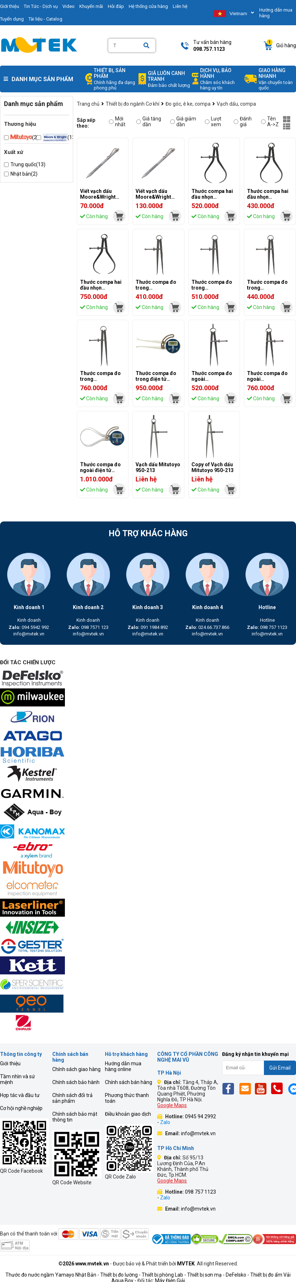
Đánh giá (243, 121)
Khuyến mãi (91, 6)
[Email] (246, 1088)
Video (68, 6)
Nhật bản (23, 174)
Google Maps (172, 1105)
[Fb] (230, 1088)
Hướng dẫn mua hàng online (123, 1066)
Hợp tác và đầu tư (20, 1095)
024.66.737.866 (207, 627)
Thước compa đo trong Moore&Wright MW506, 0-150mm (268, 290)
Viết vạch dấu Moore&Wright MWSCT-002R (98, 197)
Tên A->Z (270, 121)
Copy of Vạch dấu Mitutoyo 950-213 (212, 467)
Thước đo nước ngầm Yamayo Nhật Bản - (52, 1275)
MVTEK (186, 1263)
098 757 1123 (267, 627)
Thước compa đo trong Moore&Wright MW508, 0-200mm (213, 290)
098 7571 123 (88, 627)
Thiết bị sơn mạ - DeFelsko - (218, 1275)
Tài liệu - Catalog (45, 19)
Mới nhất (117, 121)
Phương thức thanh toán (127, 1098)
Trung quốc (27, 164)
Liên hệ (180, 6)
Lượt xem (213, 121)
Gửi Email (280, 1068)
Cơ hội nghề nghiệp (21, 1108)
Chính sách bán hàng (128, 1082)
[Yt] (263, 1088)
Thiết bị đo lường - (120, 1275)
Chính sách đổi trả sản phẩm (72, 1098)
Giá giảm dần (183, 121)
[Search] (146, 45)
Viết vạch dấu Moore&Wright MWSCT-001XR (154, 197)
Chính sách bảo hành (76, 1082)
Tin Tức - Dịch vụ (41, 6)
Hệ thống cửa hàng (148, 6)
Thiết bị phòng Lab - (164, 1275)
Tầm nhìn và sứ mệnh (17, 1079)
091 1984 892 (148, 627)
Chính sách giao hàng (76, 1069)
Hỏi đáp (116, 6)
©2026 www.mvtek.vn (83, 1263)
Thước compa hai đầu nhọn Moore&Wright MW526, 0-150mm (268, 199)
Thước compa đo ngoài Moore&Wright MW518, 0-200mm (213, 381)
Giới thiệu (10, 1063)
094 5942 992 (29, 627)
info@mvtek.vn (28, 633)
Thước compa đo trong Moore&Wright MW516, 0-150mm (157, 290)
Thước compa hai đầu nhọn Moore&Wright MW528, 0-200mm (213, 199)
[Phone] (279, 1088)
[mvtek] (119, 216)
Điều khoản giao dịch (128, 1114)
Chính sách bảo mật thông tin (74, 1117)
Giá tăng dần (148, 121)
